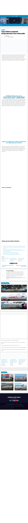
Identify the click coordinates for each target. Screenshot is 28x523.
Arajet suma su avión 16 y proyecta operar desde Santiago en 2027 (22, 361)
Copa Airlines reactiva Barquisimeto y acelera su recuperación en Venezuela (13, 259)
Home (1, 406)
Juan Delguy (11, 270)
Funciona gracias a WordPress (9, 404)
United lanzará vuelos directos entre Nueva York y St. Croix (10, 345)
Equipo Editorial (13, 406)
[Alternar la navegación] (26, 25)
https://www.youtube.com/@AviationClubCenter (13, 277)
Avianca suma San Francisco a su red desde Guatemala (9, 340)
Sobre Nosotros (2, 408)
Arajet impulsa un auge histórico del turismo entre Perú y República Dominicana (13, 347)
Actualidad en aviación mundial (6, 406)
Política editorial (17, 406)
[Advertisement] (7, 7)
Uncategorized (3, 304)
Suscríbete (6, 408)
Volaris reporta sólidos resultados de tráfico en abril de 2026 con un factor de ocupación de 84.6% (13, 306)
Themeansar (20, 404)
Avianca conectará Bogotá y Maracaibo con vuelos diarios (5, 259)
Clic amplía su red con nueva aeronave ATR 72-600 (13, 289)
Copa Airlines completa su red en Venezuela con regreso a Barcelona (21, 259)
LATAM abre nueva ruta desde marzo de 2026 (11, 252)
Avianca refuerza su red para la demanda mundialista (14, 298)
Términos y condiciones (11, 408)
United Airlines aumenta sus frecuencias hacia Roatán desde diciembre (14, 246)
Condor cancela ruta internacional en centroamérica (11, 253)
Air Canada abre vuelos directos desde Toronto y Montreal (12, 249)
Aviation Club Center (14, 398)
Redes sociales (22, 406)
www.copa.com (22, 105)
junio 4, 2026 (5, 380)
